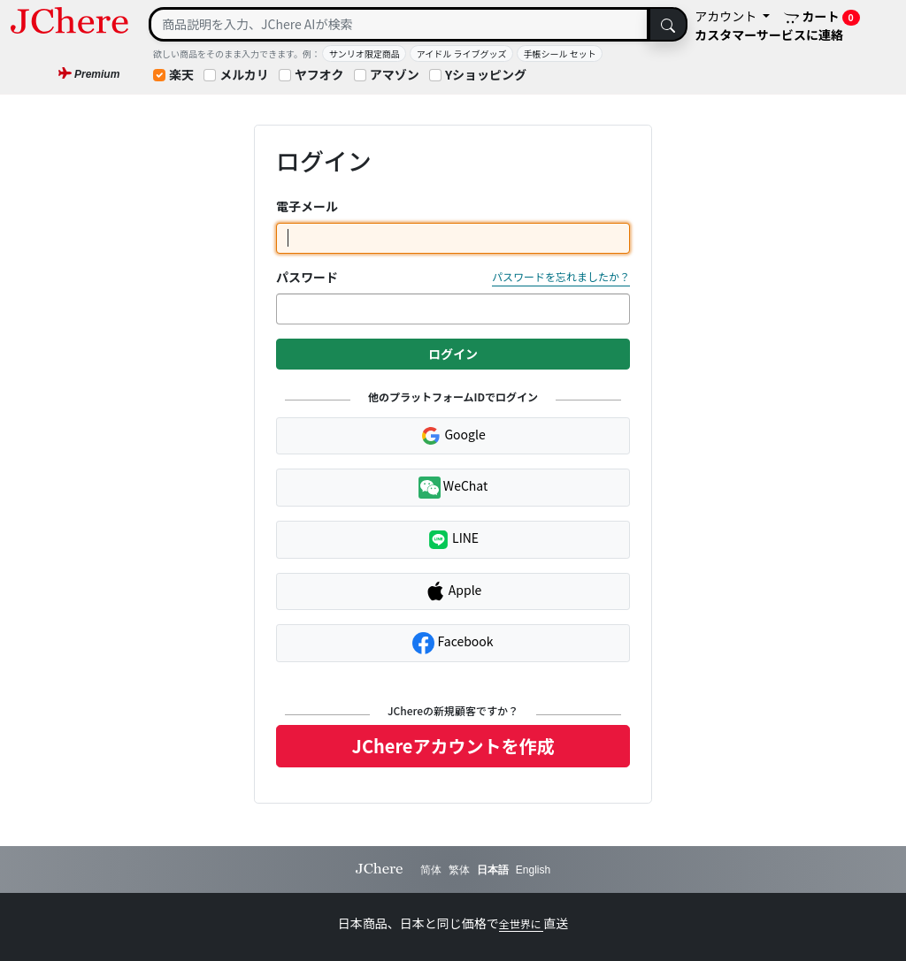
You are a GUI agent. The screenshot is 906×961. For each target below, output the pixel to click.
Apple (453, 591)
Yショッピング (485, 74)
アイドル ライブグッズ (462, 53)
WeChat (453, 488)
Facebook (452, 643)
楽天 (181, 74)
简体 (430, 870)
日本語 (493, 870)
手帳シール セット (560, 53)
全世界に (521, 923)
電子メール (307, 206)
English (533, 870)
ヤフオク (319, 74)
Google (452, 435)
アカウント (727, 16)
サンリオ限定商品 (364, 53)
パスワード (307, 277)
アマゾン (394, 74)
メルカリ (244, 74)
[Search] (399, 24)
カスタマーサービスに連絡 (769, 34)
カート (822, 16)
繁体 (459, 870)
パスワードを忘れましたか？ (561, 276)
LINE (453, 540)
